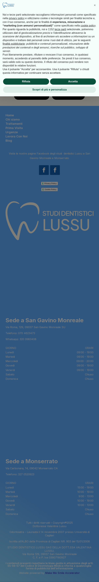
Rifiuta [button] (26, 81)
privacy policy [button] (16, 18)
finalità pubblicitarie (14, 43)
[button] (94, 5)
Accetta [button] (73, 81)
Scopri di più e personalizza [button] (49, 89)
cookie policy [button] (88, 25)
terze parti (60, 29)
